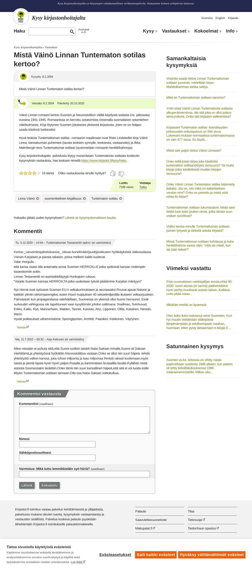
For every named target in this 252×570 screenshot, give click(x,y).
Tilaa (191, 511)
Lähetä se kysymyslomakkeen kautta (90, 217)
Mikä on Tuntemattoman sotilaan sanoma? (195, 97)
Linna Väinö (26, 198)
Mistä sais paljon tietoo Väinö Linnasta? (193, 150)
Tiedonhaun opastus (202, 528)
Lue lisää (76, 562)
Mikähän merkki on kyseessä (186, 304)
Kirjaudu (233, 18)
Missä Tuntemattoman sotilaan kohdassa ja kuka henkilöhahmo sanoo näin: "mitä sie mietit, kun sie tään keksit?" (200, 245)
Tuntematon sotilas (104, 198)
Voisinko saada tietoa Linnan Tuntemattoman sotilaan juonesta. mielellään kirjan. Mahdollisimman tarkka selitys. (197, 82)
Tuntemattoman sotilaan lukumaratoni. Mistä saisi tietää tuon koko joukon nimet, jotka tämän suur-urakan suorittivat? (200, 211)
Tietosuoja (195, 520)
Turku (143, 187)
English (220, 18)
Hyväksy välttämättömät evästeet (212, 554)
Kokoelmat (206, 31)
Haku (19, 31)
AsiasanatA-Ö (83, 31)
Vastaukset (174, 31)
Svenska (206, 18)
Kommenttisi (28, 404)
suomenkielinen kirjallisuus (63, 198)
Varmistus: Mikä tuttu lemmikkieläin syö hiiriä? (54, 469)
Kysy (148, 31)
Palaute (140, 511)
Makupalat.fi (143, 528)
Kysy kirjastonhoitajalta (28, 47)
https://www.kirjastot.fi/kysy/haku (103, 160)
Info (230, 31)
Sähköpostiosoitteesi (35, 452)
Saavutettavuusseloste (151, 520)
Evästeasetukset (114, 554)
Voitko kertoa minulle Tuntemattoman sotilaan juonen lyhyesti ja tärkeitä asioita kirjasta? (197, 228)
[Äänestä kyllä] (113, 173)
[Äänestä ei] (121, 174)
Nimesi (24, 439)
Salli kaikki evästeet (155, 554)
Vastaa (21, 327)
